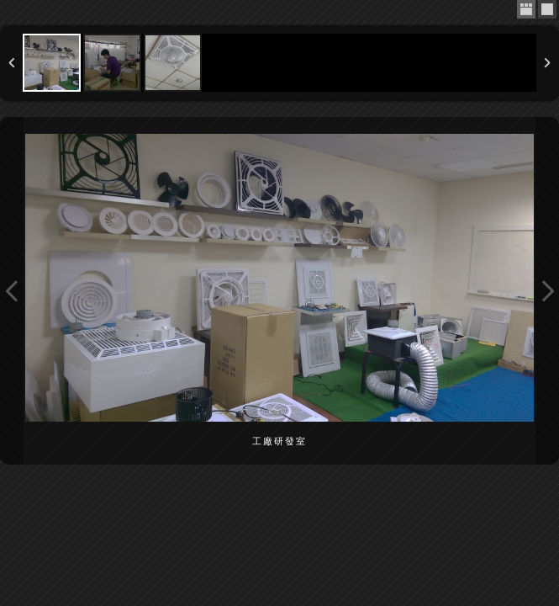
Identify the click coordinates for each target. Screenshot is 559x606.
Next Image (547, 291)
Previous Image (12, 291)
